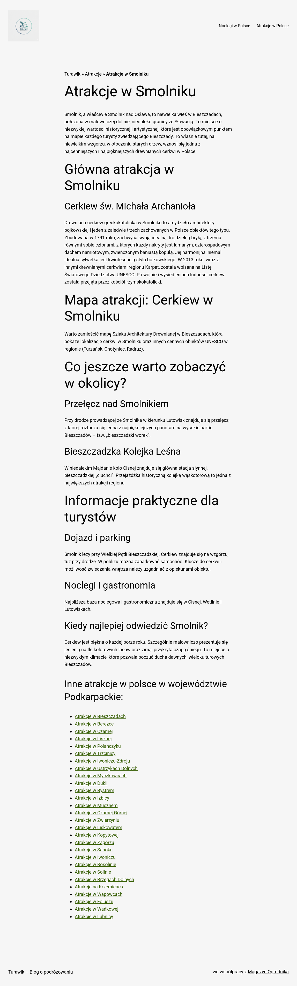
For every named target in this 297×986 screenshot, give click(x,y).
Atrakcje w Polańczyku (98, 746)
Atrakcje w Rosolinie (95, 864)
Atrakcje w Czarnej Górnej (101, 812)
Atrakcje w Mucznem (96, 805)
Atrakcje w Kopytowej (97, 835)
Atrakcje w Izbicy (92, 798)
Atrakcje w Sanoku (94, 849)
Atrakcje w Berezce (94, 724)
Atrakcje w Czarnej (94, 731)
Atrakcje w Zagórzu (94, 842)
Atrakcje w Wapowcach (98, 894)
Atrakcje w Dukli (91, 783)
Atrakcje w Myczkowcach (101, 775)
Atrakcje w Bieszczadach (100, 716)
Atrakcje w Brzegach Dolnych (104, 879)
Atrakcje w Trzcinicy (95, 753)
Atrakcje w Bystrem (94, 790)
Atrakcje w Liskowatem (98, 827)
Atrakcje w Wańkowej (96, 909)
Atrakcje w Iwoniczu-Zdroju (102, 761)
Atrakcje (93, 74)
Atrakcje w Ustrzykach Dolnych (106, 768)
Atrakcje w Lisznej (93, 738)
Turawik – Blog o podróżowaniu (40, 972)
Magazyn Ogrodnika (268, 971)
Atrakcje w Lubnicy (94, 916)
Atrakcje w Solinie (93, 872)
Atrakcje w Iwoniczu (95, 857)
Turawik (72, 74)
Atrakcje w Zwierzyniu (97, 820)
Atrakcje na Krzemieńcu (99, 886)
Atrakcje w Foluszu (94, 901)
